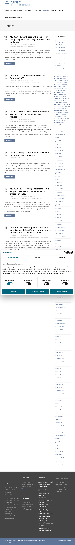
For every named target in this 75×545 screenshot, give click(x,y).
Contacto (53, 10)
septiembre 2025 (60, 134)
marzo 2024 (58, 185)
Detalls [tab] (37, 257)
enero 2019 (58, 355)
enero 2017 (58, 422)
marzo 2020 (58, 314)
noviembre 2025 (59, 128)
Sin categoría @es (60, 69)
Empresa (13, 10)
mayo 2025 (58, 144)
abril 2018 (58, 378)
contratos (56, 80)
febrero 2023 (59, 221)
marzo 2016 (58, 451)
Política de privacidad (44, 531)
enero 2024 (58, 192)
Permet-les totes (61, 291)
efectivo (59, 86)
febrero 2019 (59, 352)
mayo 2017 (58, 410)
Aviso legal (41, 525)
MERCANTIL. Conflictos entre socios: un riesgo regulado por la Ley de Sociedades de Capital (30, 39)
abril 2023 (58, 214)
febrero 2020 (59, 317)
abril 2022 (58, 249)
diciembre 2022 (59, 227)
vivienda (61, 122)
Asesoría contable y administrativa (60, 43)
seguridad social (62, 116)
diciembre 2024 (59, 160)
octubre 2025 (59, 131)
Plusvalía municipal (59, 110)
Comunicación (37, 10)
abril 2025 (58, 147)
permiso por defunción (43, 237)
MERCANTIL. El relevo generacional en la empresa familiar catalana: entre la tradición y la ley (29, 191)
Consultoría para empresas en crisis (43, 505)
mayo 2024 (58, 179)
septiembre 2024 (60, 169)
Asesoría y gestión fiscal (26, 119)
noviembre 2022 (59, 230)
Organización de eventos (45, 513)
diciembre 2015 (59, 458)
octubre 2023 (59, 201)
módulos (58, 108)
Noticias (46, 10)
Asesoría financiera (60, 47)
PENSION (63, 108)
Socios (33, 46)
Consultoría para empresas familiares (44, 510)
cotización (56, 82)
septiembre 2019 (60, 333)
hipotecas (56, 94)
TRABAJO (61, 118)
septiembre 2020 (60, 307)
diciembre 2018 (59, 358)
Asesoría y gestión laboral (26, 81)
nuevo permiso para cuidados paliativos (25, 237)
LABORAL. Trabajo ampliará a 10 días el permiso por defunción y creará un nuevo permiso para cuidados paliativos (30, 230)
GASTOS (60, 90)
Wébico (69, 540)
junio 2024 (58, 176)
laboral (56, 104)
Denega (13, 291)
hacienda (62, 92)
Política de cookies (44, 528)
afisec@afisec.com (27, 489)
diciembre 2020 (59, 298)
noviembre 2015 (59, 461)
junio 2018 (58, 371)
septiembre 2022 (60, 237)
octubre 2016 (59, 432)
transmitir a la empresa (36, 198)
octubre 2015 (59, 464)
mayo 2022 (58, 246)
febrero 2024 (59, 189)
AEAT (55, 76)
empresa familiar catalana (21, 198)
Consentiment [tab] (13, 257)
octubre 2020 (59, 304)
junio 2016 (58, 442)
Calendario (63, 78)
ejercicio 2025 (18, 121)
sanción (56, 116)
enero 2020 (58, 320)
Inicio (7, 10)
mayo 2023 (58, 211)
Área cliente (61, 10)
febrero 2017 (59, 419)
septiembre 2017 (60, 400)
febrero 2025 (59, 153)
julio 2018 (58, 368)
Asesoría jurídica (60, 50)
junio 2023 (58, 208)
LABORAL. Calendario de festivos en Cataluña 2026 (27, 76)
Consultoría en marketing (45, 523)
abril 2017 (58, 413)
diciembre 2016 (59, 426)
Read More (9, 63)
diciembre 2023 (59, 195)
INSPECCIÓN (57, 100)
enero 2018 (58, 387)
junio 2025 (58, 141)
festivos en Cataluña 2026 (32, 83)
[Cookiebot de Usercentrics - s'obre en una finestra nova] (65, 252)
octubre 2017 (59, 397)
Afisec (58, 76)
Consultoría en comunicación (42, 519)
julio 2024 (58, 173)
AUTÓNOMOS (64, 76)
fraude (55, 90)
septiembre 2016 (60, 435)
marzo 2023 (58, 217)
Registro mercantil (63, 112)
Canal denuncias (10, 17)
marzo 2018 (58, 381)
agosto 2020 (58, 310)
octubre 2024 (59, 166)
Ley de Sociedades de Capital (22, 46)
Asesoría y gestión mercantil (27, 44)
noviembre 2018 (59, 362)
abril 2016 (58, 448)
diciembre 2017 (59, 390)
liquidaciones (61, 106)
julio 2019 (58, 336)
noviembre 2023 (59, 198)
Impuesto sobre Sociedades (61, 98)
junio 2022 (58, 243)
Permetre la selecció (37, 291)
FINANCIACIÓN (64, 88)
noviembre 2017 (59, 394)
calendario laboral (19, 83)
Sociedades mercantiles (29, 121)
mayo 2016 (58, 445)
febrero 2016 (59, 454)
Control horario (63, 80)
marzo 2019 (58, 349)
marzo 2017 (58, 416)
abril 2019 (58, 346)
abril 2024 (58, 182)
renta (55, 114)
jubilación (65, 102)
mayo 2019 (58, 342)
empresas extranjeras (20, 160)
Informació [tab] (62, 257)
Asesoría (19, 10)
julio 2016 (58, 438)
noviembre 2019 (59, 326)
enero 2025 (58, 157)
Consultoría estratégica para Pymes (45, 501)
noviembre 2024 (59, 163)
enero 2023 (58, 224)
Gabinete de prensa (44, 516)
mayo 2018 (58, 374)
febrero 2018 (59, 384)
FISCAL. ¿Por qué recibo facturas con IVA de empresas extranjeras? (30, 153)
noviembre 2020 (59, 301)
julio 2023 (58, 205)
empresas (65, 86)
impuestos (63, 96)
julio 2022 (58, 240)
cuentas (61, 82)
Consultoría (27, 10)
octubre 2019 (59, 330)
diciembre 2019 (59, 323)
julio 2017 (58, 403)
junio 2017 (58, 406)
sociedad (56, 118)
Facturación (57, 88)
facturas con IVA (31, 160)
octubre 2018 (59, 365)
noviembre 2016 (59, 429)
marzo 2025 (58, 150)
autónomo (56, 78)
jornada (60, 102)
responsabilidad (61, 114)
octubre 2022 (59, 233)
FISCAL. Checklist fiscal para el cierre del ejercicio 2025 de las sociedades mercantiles (29, 114)
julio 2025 (58, 137)
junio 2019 (58, 339)
